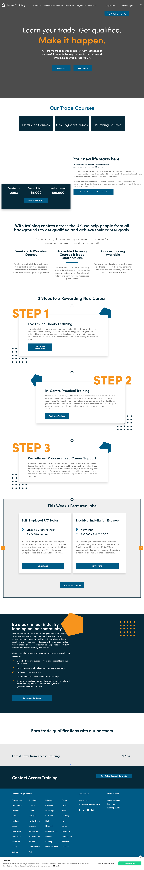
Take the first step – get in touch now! (93, 192)
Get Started (61, 68)
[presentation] (3, 548)
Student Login (127, 5)
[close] (140, 857)
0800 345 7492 (118, 13)
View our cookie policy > (52, 866)
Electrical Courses (113, 800)
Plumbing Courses (113, 807)
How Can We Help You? (36, 200)
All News (126, 755)
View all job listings (72, 585)
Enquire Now (110, 5)
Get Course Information (39, 347)
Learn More (43, 566)
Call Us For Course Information (114, 775)
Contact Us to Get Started (32, 698)
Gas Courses (111, 804)
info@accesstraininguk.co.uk (89, 804)
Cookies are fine (129, 863)
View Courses (83, 68)
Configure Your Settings (106, 863)
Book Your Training (57, 416)
